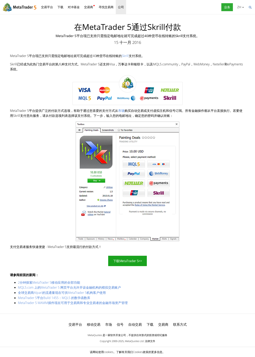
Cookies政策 (140, 352)
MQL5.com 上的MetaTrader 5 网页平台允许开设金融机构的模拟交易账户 (69, 287)
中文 (238, 7)
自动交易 (135, 324)
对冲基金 (74, 7)
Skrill (125, 56)
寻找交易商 (106, 7)
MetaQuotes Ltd (134, 341)
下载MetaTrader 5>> (127, 261)
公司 (121, 7)
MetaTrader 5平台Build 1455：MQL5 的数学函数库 (54, 298)
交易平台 (47, 7)
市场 (121, 110)
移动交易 (93, 324)
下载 (60, 7)
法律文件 (150, 341)
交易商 (88, 7)
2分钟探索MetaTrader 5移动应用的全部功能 (49, 282)
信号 (120, 324)
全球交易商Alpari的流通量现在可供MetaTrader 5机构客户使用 (62, 292)
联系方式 (180, 324)
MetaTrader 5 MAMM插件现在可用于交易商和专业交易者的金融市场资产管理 (73, 303)
